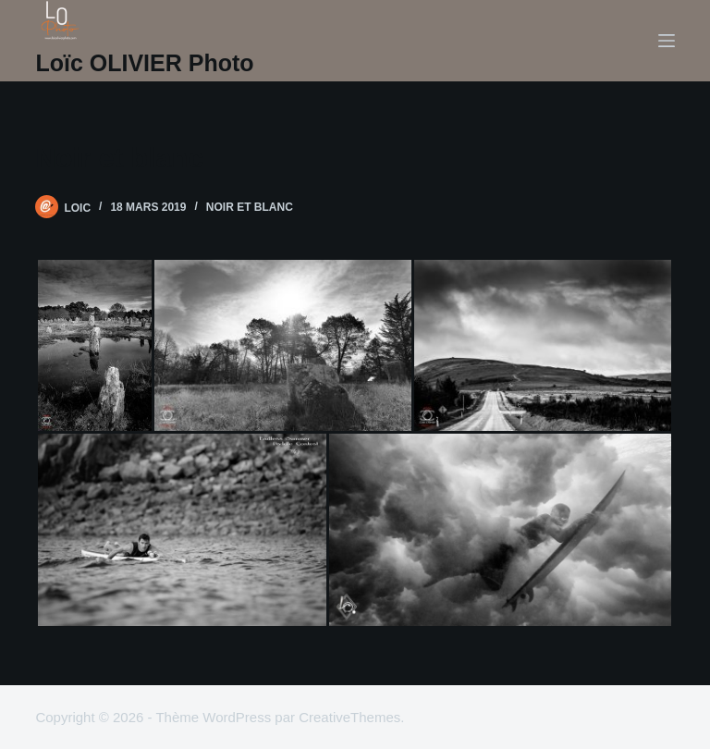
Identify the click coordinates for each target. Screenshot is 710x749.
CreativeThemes (349, 717)
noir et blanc (249, 207)
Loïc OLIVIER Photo (144, 63)
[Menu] (666, 40)
